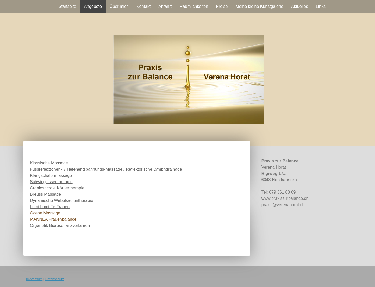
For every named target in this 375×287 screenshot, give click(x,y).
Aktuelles (299, 6)
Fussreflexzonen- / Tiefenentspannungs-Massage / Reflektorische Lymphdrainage (106, 169)
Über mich (119, 6)
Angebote (93, 6)
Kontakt (143, 6)
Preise (222, 6)
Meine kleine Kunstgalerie (259, 6)
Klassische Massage (49, 163)
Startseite (67, 6)
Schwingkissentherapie (51, 182)
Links (321, 6)
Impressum (34, 279)
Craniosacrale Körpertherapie (57, 188)
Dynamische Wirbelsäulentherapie (62, 200)
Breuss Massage (45, 194)
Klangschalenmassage (51, 175)
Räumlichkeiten (194, 6)
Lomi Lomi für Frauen (50, 207)
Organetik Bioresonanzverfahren (60, 225)
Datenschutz (54, 279)
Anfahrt (165, 6)
